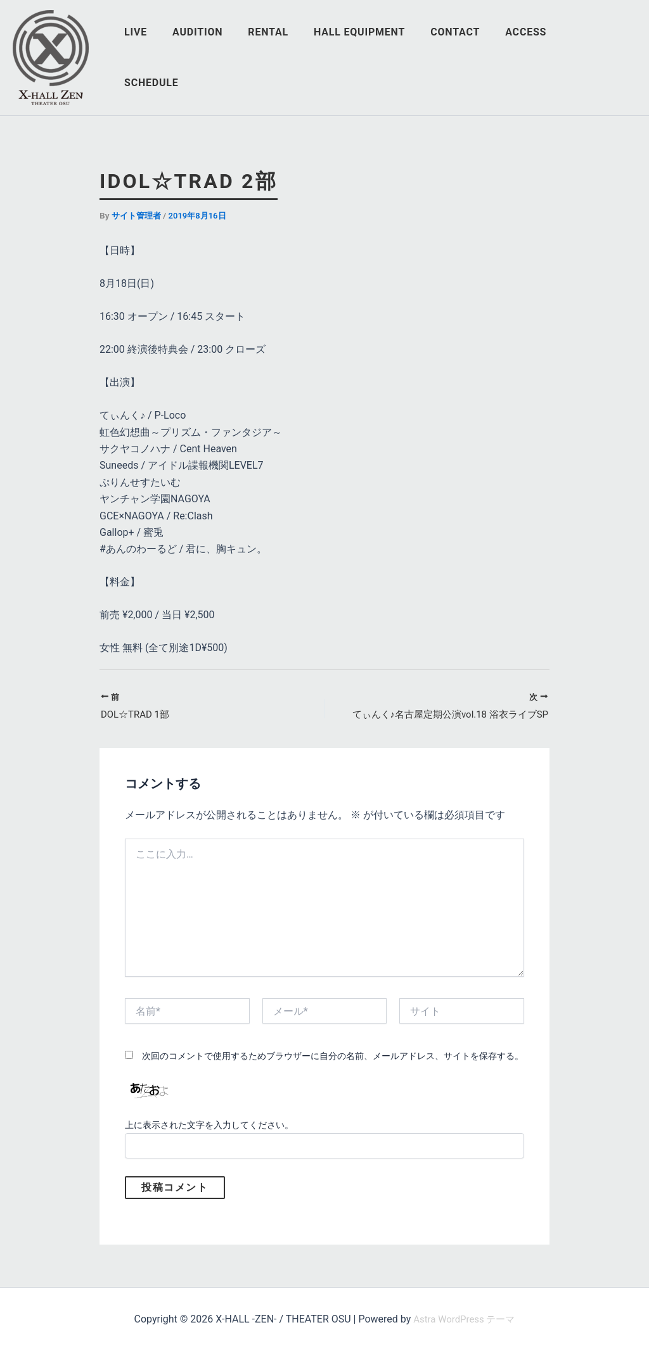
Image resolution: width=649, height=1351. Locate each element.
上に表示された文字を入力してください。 (209, 1126)
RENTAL (288, 57)
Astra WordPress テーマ (464, 1319)
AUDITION (223, 57)
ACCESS (530, 57)
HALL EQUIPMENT (374, 57)
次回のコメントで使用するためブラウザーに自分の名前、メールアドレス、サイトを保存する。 (333, 1057)
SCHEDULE (599, 57)
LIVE (166, 57)
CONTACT (465, 57)
